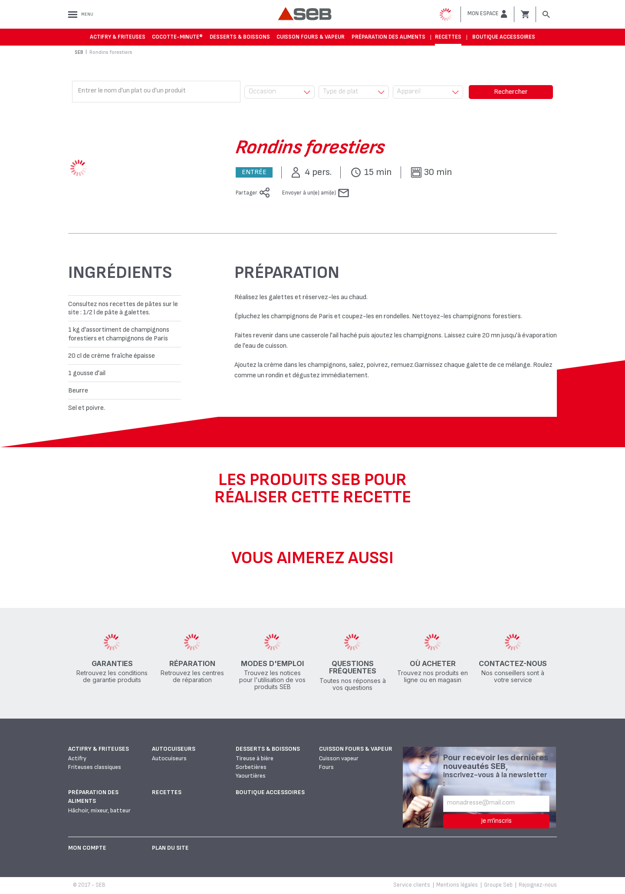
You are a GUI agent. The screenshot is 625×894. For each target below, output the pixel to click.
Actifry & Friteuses (117, 36)
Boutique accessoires (503, 36)
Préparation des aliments (388, 36)
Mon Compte (87, 847)
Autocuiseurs (173, 748)
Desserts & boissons (240, 36)
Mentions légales (457, 884)
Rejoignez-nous (538, 884)
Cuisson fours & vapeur (310, 36)
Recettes (448, 36)
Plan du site (170, 847)
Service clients (411, 884)
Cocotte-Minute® (177, 36)
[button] (487, 14)
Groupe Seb (498, 884)
